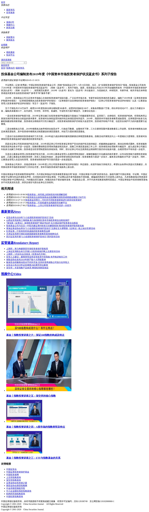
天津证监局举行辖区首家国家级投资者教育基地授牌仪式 (32, 234)
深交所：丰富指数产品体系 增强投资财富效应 (27, 268)
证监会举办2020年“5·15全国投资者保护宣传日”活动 (29, 217)
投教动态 (10, 68)
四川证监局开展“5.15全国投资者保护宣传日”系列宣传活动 (33, 236)
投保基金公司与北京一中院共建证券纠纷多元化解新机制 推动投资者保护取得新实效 (45, 226)
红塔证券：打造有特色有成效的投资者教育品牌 (28, 231)
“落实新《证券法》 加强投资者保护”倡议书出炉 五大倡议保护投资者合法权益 (42, 223)
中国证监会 (11, 469)
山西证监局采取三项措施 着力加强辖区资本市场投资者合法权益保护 (37, 220)
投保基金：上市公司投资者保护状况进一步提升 (49, 205)
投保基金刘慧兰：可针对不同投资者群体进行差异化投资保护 (53, 200)
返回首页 (5, 65)
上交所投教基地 (13, 477)
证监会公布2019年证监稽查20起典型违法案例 (27, 265)
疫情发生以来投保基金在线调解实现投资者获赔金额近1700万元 (56, 197)
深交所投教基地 (13, 480)
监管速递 (10, 12)
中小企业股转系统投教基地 (18, 491)
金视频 (4, 45)
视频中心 (10, 25)
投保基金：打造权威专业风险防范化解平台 (47, 203)
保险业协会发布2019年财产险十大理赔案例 (26, 259)
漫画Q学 (10, 22)
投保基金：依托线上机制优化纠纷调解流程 (47, 194)
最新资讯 (10, 10)
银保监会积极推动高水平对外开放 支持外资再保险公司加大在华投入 (37, 262)
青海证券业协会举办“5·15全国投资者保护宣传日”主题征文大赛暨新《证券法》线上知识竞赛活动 (50, 228)
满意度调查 (6, 60)
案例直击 (10, 40)
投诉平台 (10, 55)
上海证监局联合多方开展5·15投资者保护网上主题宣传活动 (33, 251)
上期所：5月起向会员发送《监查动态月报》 (26, 254)
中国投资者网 (12, 475)
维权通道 (10, 52)
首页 (3, 2)
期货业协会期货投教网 (16, 485)
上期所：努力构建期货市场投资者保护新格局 (27, 249)
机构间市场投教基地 (15, 494)
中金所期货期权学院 (15, 488)
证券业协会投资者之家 (16, 483)
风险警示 (10, 37)
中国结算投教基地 (14, 496)
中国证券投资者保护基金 (17, 472)
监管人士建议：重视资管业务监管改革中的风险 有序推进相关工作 (36, 257)
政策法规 (10, 27)
